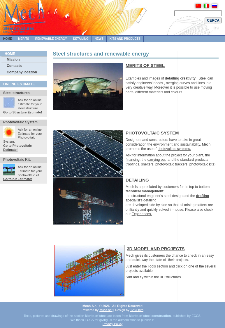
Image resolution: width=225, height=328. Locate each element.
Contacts (14, 66)
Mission (13, 60)
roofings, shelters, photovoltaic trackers (157, 164)
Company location (22, 72)
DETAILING (137, 179)
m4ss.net (105, 310)
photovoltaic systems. (174, 149)
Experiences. (142, 214)
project (176, 155)
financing (133, 160)
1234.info (136, 310)
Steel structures (18, 28)
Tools (152, 266)
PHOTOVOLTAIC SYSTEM (152, 132)
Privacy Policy (112, 324)
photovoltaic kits (201, 164)
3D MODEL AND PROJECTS (155, 248)
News (99, 38)
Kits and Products (125, 38)
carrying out (156, 160)
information (146, 155)
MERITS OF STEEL (145, 65)
